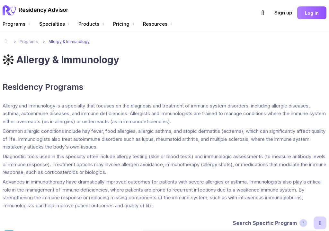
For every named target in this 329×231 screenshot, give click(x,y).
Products (91, 24)
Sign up (283, 13)
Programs (17, 24)
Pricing (124, 24)
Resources (158, 24)
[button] (262, 12)
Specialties (55, 24)
